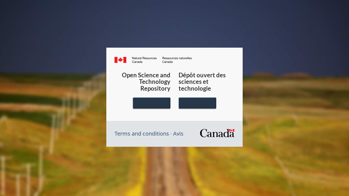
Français (197, 103)
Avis (178, 133)
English (151, 103)
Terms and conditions (142, 133)
